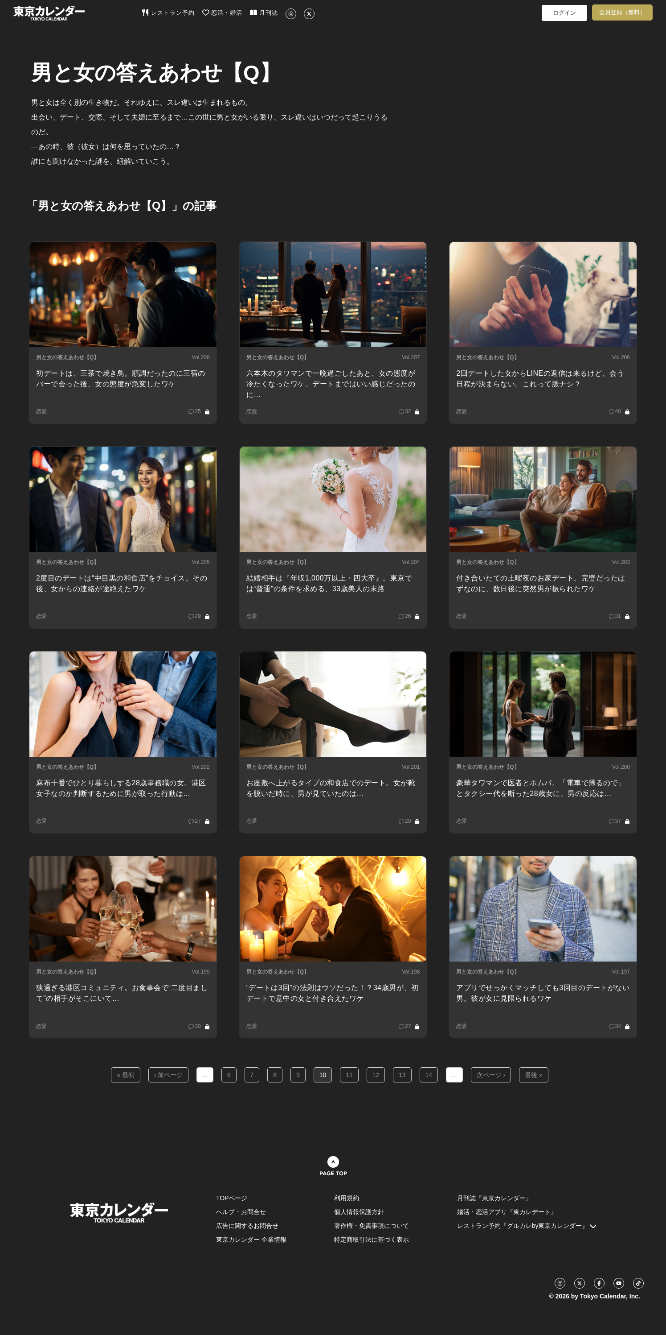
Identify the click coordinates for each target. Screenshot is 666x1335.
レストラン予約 (168, 12)
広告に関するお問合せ (247, 1226)
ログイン (564, 12)
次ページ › (491, 1074)
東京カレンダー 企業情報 (251, 1239)
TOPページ (232, 1198)
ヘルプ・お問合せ (241, 1212)
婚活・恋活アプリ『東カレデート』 (507, 1212)
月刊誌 (264, 12)
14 (429, 1074)
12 (376, 1074)
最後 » (534, 1074)
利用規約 (346, 1198)
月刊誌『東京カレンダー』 (494, 1198)
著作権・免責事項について (371, 1226)
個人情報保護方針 (359, 1212)
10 (323, 1074)
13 (402, 1074)
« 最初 (126, 1074)
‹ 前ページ (168, 1074)
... (205, 1074)
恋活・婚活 (222, 12)
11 (349, 1074)
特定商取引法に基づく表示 (371, 1239)
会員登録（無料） (622, 12)
